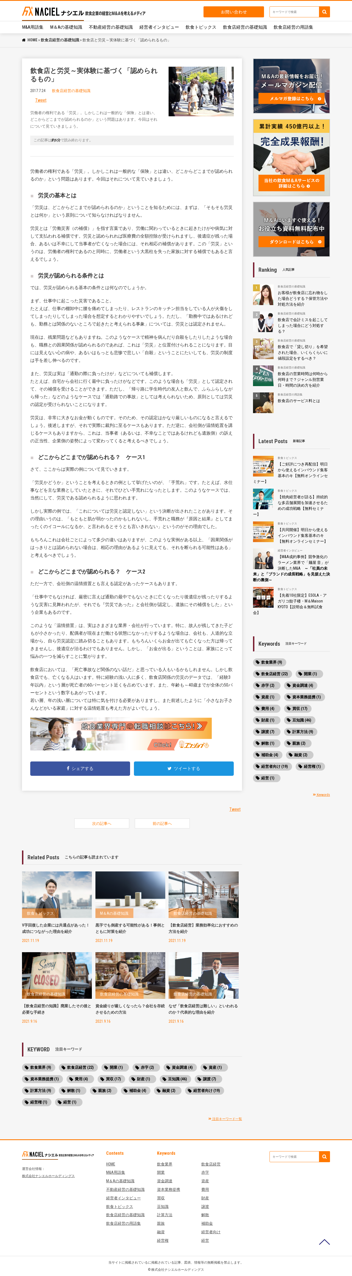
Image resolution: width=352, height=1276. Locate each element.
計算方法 (164, 1215)
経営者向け (211, 1232)
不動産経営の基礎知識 (111, 27)
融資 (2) (168, 1090)
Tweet (40, 100)
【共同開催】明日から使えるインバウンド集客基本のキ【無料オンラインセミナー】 (303, 535)
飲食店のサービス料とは (299, 401)
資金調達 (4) (182, 1067)
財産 (205, 1198)
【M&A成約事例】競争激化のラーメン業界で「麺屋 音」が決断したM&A (291, 568)
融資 (161, 1232)
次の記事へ (101, 823)
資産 (205, 1181)
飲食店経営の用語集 (293, 27)
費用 (205, 1189)
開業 (161, 1172)
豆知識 (163, 1206)
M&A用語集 (32, 27)
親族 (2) (104, 1090)
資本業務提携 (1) (44, 1079)
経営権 (163, 1240)
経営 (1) (69, 1102)
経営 (205, 1240)
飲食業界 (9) (40, 1067)
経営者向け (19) (206, 1090)
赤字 (205, 1172)
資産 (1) (215, 1067)
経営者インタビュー (159, 27)
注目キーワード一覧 (225, 1119)
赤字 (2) (147, 1067)
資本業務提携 (168, 1189)
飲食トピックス (201, 27)
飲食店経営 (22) (80, 1067)
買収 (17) (113, 1079)
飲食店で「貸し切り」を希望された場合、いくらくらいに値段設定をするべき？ (303, 352)
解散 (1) (73, 1090)
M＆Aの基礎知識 (66, 27)
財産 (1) (143, 1079)
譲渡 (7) (209, 1079)
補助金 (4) (137, 1090)
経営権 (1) (38, 1102)
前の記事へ (162, 823)
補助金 (207, 1223)
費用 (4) (81, 1079)
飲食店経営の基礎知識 (245, 27)
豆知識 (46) (177, 1079)
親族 (161, 1223)
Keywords (321, 795)
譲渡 (205, 1206)
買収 (161, 1198)
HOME (32, 40)
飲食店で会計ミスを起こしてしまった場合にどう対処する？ (303, 325)
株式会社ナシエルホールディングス (48, 1176)
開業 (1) (116, 1067)
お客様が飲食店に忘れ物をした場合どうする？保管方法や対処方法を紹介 (303, 298)
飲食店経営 (211, 1164)
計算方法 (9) (40, 1090)
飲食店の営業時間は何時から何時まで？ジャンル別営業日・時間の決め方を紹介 (303, 379)
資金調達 (164, 1181)
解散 (205, 1215)
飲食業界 (164, 1164)
